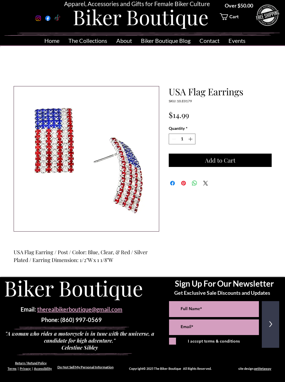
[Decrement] (173, 139)
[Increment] (191, 139)
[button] (233, 16)
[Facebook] (47, 18)
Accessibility (43, 368)
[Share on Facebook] (172, 183)
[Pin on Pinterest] (183, 183)
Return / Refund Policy (31, 363)
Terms (12, 368)
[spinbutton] (182, 139)
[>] (270, 324)
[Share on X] (205, 183)
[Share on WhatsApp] (194, 183)
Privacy (25, 368)
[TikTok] (57, 18)
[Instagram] (38, 18)
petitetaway (262, 368)
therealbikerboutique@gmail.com (79, 309)
